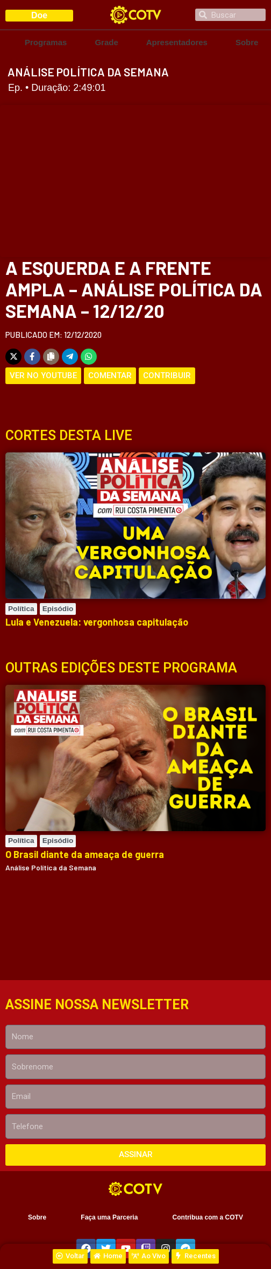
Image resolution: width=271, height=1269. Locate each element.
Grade (106, 42)
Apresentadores (177, 42)
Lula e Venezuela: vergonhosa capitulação (96, 622)
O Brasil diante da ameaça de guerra (84, 854)
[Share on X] (13, 357)
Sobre (247, 42)
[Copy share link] (51, 357)
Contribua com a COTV (208, 1217)
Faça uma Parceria (109, 1217)
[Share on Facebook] (32, 357)
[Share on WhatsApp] (89, 357)
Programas (46, 42)
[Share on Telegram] (70, 357)
